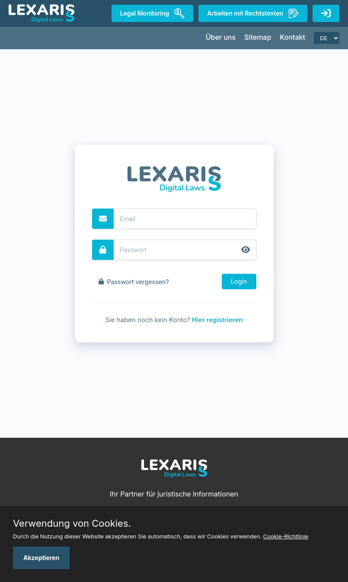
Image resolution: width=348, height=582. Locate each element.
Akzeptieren (41, 557)
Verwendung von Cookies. (72, 523)
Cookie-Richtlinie (286, 536)
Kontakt (292, 37)
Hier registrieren (217, 320)
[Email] (185, 219)
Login (239, 281)
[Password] (185, 250)
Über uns (221, 37)
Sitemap (257, 37)
